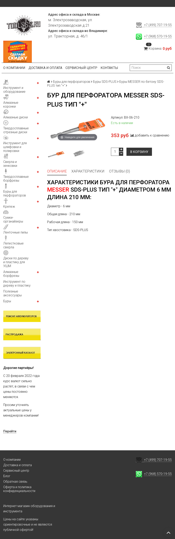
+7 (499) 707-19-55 (158, 25)
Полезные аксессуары (12, 293)
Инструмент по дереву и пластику (17, 283)
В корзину (139, 152)
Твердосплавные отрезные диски (16, 130)
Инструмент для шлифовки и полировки (15, 147)
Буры (7, 301)
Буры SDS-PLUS (104, 82)
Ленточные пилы (15, 232)
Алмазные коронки (10, 104)
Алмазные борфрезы (11, 274)
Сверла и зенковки (10, 164)
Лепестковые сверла (13, 245)
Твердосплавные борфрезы (16, 178)
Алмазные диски (15, 117)
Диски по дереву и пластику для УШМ (16, 262)
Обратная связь (15, 481)
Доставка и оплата (45, 68)
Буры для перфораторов (14, 193)
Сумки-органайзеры (13, 219)
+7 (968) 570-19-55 (158, 36)
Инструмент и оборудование (14, 90)
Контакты (109, 68)
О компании (14, 68)
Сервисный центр (81, 68)
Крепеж (9, 206)
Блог (6, 476)
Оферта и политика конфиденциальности (19, 489)
